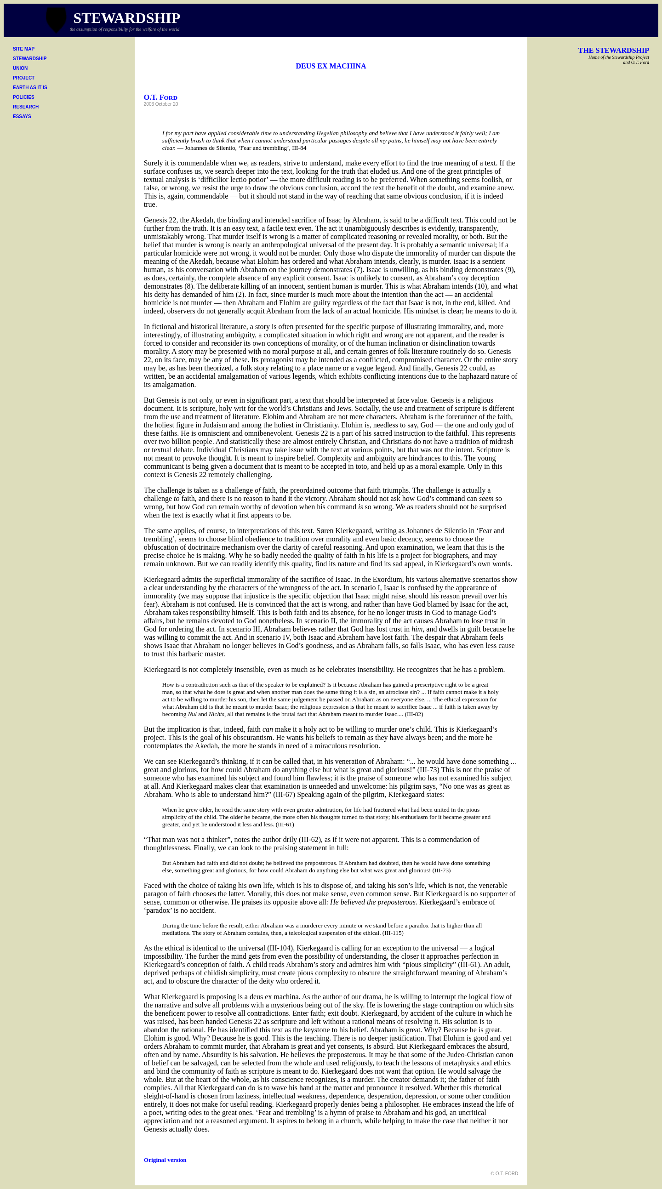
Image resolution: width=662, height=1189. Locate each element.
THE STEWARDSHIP (613, 50)
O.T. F (160, 97)
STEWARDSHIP (29, 58)
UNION (20, 68)
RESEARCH (26, 106)
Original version (165, 1159)
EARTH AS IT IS (30, 87)
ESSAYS (22, 116)
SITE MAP (23, 48)
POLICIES (23, 97)
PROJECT (23, 77)
